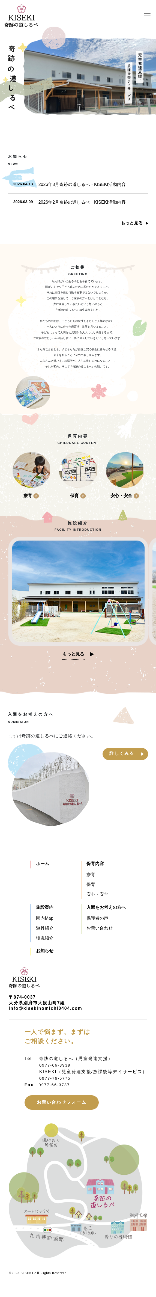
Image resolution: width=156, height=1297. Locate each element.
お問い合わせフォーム (61, 1102)
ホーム (42, 863)
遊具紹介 (44, 928)
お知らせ (44, 950)
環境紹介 (44, 938)
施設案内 (44, 907)
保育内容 (95, 863)
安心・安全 (97, 894)
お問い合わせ (99, 928)
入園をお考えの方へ (106, 907)
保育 (90, 884)
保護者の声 (97, 918)
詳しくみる (121, 753)
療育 (90, 874)
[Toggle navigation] (148, 15)
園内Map (44, 918)
